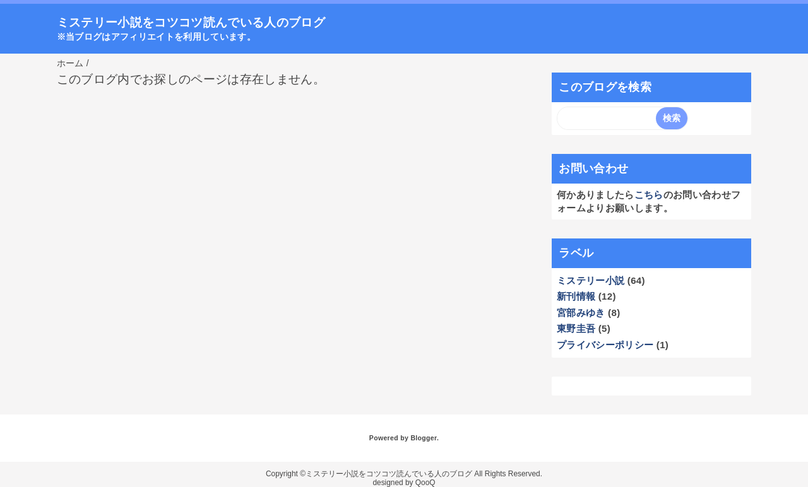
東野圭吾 (576, 328)
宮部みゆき (581, 312)
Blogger (423, 438)
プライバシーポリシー (605, 344)
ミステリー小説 (590, 280)
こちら (648, 194)
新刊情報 (576, 296)
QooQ (425, 482)
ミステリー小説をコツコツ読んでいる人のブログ (191, 22)
